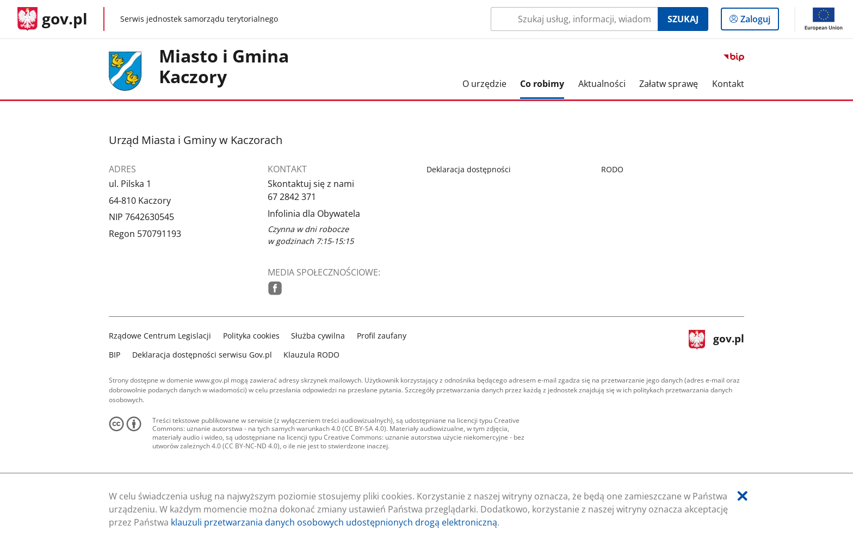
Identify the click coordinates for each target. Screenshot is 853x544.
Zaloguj (758, 21)
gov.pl (716, 344)
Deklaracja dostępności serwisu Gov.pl (202, 354)
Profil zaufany (381, 335)
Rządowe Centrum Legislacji (160, 335)
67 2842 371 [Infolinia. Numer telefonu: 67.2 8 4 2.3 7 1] (292, 197)
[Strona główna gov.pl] (52, 19)
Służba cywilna (318, 335)
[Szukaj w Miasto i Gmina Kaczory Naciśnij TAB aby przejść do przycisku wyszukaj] (574, 19)
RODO (612, 169)
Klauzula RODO (311, 354)
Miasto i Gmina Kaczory (224, 67)
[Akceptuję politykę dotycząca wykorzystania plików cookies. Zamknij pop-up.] (742, 495)
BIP (114, 354)
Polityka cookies (251, 335)
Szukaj (683, 19)
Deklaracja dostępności (468, 169)
